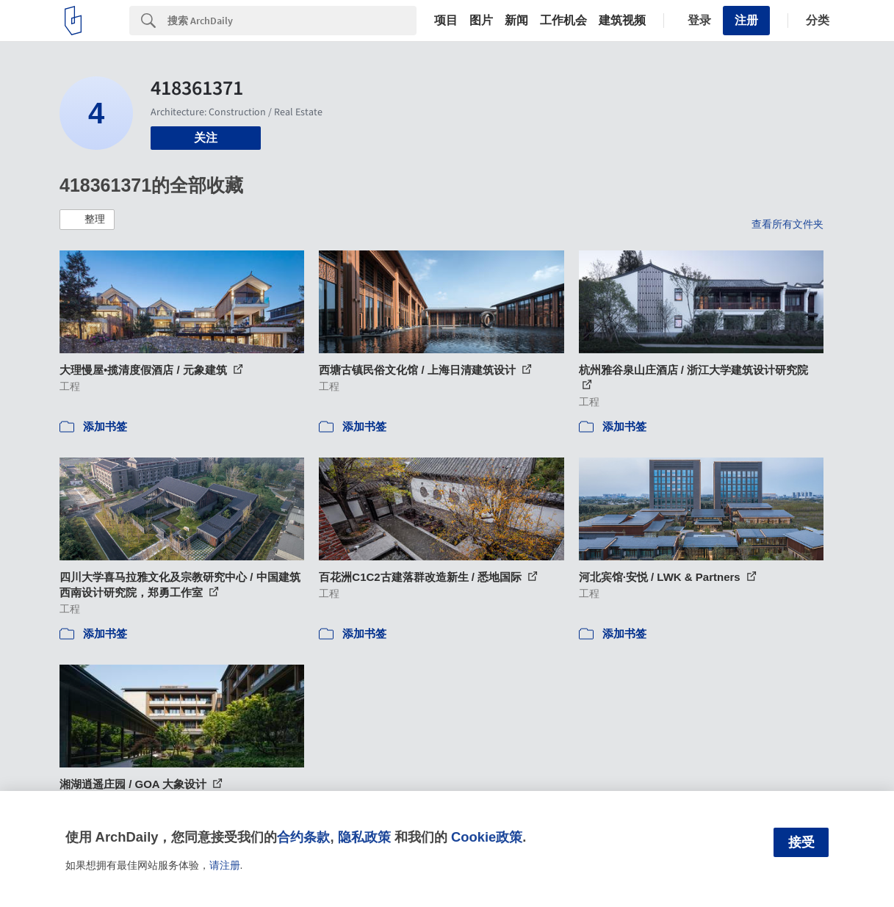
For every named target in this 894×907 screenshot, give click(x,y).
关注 (205, 137)
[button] (87, 219)
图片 (481, 20)
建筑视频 (622, 20)
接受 (801, 842)
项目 (446, 20)
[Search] (292, 20)
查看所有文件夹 (787, 224)
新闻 (516, 20)
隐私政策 (364, 837)
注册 (746, 20)
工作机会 (563, 20)
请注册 (224, 865)
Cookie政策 (486, 837)
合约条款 (303, 837)
